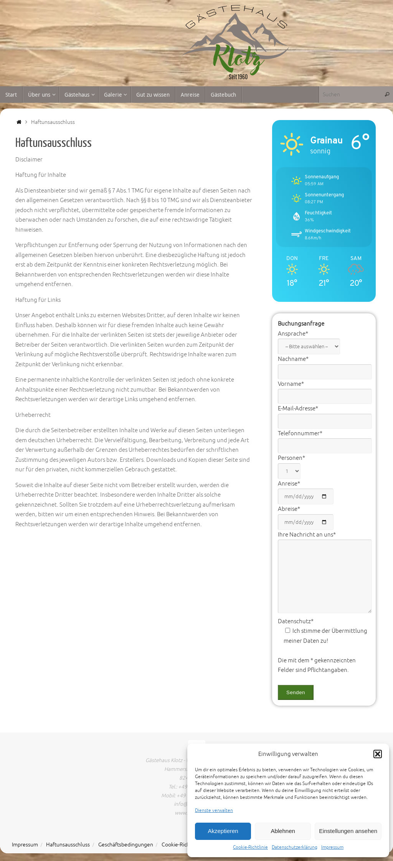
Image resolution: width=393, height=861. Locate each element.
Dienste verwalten (214, 810)
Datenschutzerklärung (294, 847)
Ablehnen (283, 831)
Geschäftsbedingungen (125, 844)
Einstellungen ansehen (348, 831)
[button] (377, 754)
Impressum (332, 847)
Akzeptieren (223, 831)
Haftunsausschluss (68, 844)
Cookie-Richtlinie (250, 847)
